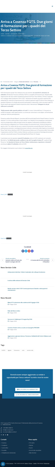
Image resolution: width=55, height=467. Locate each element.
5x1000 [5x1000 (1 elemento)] (3, 350)
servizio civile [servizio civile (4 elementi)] (30, 350)
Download (10, 194)
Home (2, 34)
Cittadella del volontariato (9, 453)
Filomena (36, 82)
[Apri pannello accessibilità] (3, 464)
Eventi (31, 448)
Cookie (34, 463)
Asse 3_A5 (3, 238)
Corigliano (4, 445)
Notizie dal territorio (17, 34)
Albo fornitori (32, 453)
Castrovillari (5, 448)
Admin (26, 463)
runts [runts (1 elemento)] (23, 350)
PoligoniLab (46, 463)
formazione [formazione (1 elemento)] (16, 350)
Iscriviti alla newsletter (35, 450)
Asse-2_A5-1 (4, 194)
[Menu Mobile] (52, 6)
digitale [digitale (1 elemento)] (9, 350)
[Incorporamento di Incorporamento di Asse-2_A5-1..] (27, 172)
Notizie (7, 34)
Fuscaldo (4, 450)
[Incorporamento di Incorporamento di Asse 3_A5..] (27, 216)
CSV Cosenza (10, 463)
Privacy (30, 463)
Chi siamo (31, 443)
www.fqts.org (28, 148)
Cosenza (4, 443)
